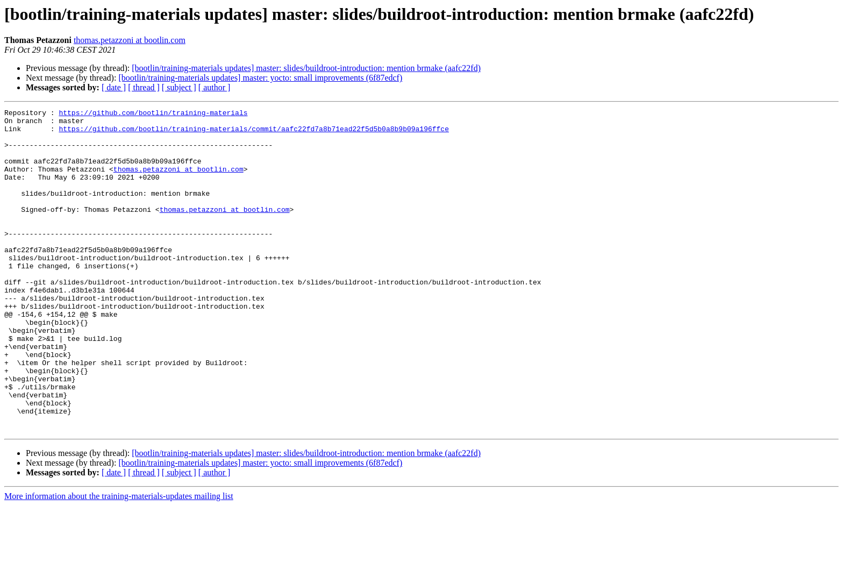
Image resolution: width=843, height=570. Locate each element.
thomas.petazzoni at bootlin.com (129, 40)
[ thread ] (144, 87)
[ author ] (214, 87)
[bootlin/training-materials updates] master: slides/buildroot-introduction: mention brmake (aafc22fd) (306, 68)
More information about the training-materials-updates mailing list (118, 560)
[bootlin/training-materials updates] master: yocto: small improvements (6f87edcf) (260, 77)
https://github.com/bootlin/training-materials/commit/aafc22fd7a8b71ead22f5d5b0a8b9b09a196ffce (253, 133)
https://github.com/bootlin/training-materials (153, 114)
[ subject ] (179, 87)
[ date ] (114, 87)
